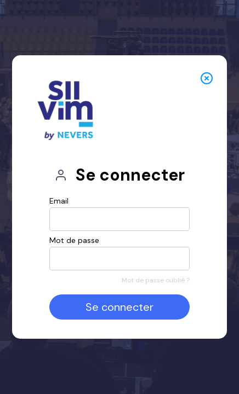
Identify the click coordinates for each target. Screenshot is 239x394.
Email (59, 201)
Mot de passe (74, 240)
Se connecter (119, 307)
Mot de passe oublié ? (156, 280)
